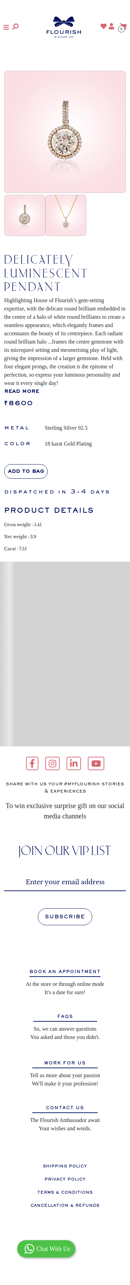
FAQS (65, 1016)
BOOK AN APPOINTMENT (65, 972)
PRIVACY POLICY (65, 1179)
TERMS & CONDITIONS (65, 1192)
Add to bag (26, 471)
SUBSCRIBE (65, 917)
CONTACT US (65, 1108)
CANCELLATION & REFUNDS (65, 1205)
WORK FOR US (65, 1063)
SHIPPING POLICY (65, 1166)
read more (21, 391)
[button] (6, 27)
